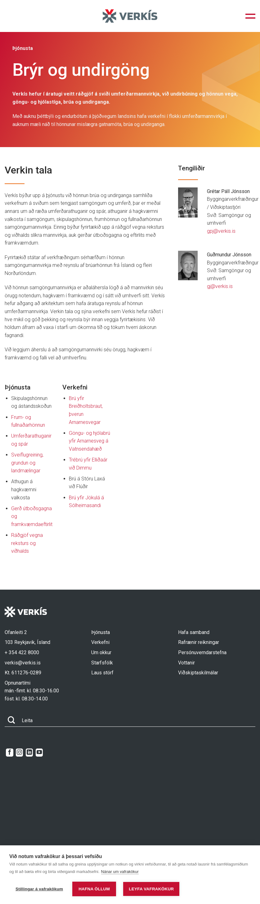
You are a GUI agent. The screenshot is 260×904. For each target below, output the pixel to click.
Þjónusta (100, 632)
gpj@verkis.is (221, 231)
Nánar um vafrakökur (120, 871)
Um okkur (101, 652)
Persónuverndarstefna (202, 652)
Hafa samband (193, 632)
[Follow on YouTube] (39, 753)
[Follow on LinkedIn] (29, 753)
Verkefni (100, 642)
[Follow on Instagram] (19, 753)
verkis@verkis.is (23, 663)
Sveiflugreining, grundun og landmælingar (27, 463)
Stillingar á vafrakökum (39, 889)
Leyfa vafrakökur (151, 889)
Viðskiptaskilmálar (198, 673)
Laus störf (102, 673)
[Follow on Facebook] (9, 753)
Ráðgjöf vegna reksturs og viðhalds (27, 543)
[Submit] (11, 720)
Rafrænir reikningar (198, 642)
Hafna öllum (94, 889)
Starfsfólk (102, 663)
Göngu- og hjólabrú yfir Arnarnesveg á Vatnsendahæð (89, 441)
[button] (250, 16)
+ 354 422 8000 (22, 652)
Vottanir (186, 663)
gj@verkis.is (220, 286)
